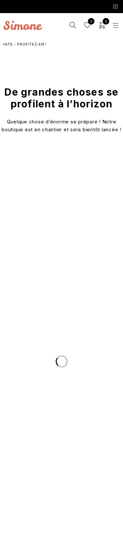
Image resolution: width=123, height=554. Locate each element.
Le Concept (61, 444)
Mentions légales (61, 504)
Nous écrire (61, 415)
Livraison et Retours (61, 407)
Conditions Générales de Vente (61, 496)
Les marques (61, 467)
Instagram (115, 6)
